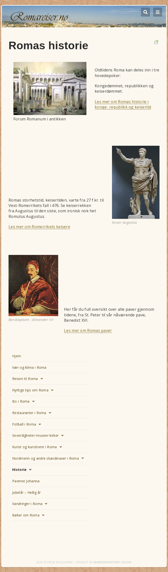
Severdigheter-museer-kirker (39, 435)
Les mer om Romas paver (88, 330)
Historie (23, 469)
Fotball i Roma (28, 424)
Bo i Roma (24, 401)
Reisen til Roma (29, 378)
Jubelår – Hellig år (26, 492)
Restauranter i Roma (33, 412)
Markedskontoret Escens (113, 562)
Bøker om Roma (29, 515)
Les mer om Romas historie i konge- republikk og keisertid (123, 104)
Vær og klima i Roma (29, 367)
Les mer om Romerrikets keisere (39, 226)
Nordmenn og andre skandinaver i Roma (49, 458)
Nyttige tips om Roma (34, 390)
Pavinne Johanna (26, 481)
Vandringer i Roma (31, 503)
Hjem (16, 356)
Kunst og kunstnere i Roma (38, 447)
